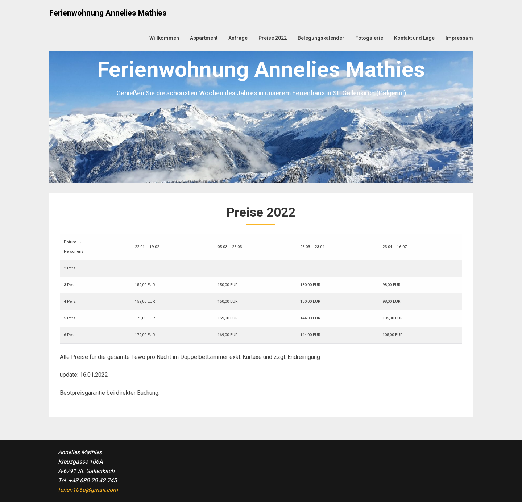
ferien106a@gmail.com (88, 489)
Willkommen (164, 38)
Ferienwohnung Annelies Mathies (108, 12)
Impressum (459, 38)
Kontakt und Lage (414, 38)
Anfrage (238, 38)
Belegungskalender (321, 38)
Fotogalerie (369, 38)
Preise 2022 (272, 38)
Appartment (204, 38)
